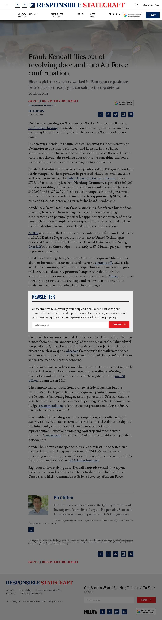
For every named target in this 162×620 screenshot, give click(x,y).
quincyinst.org (151, 4)
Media (80, 14)
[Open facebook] (24, 5)
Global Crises (93, 15)
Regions (113, 14)
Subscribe (117, 324)
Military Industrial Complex (28, 15)
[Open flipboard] (32, 5)
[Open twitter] (17, 5)
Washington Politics (57, 15)
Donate (153, 15)
